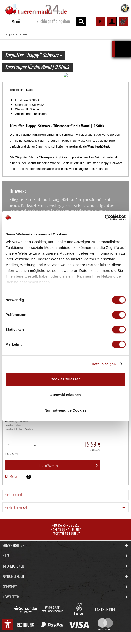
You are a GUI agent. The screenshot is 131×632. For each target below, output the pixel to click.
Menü (11, 21)
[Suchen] (81, 21)
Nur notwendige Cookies (66, 410)
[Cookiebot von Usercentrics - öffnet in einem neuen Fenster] (105, 217)
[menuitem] (11, 21)
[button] (7, 624)
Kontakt (65, 624)
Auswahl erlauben (65, 395)
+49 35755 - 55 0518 (65, 522)
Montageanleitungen (84, 624)
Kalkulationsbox (123, 43)
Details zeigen (104, 364)
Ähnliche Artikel (13, 491)
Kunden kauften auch (16, 503)
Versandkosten (57, 615)
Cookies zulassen (66, 379)
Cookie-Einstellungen (46, 624)
